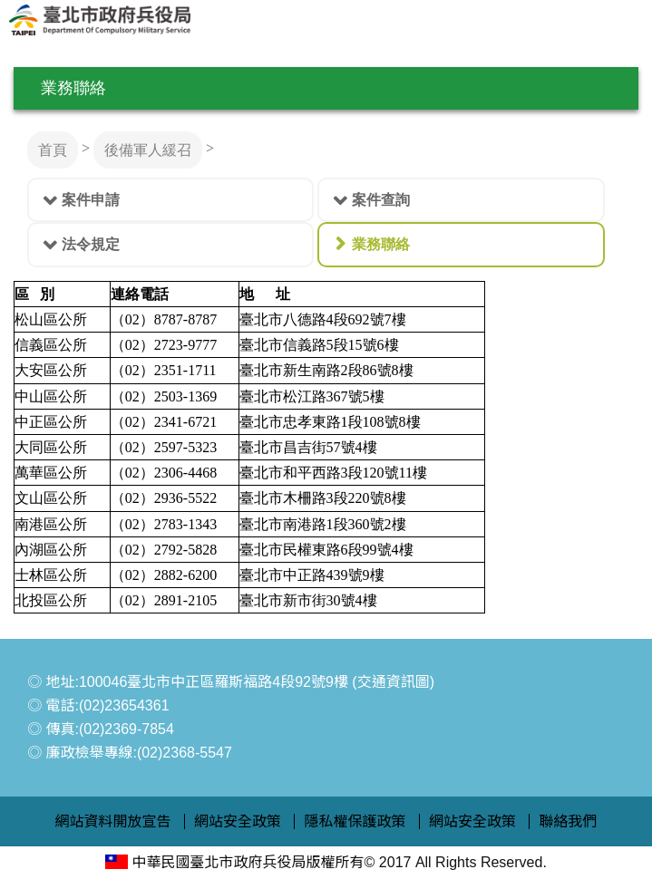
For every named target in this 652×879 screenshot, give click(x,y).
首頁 (52, 150)
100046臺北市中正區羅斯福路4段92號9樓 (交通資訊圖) (256, 682)
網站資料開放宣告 (113, 821)
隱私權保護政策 (354, 821)
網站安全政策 (237, 821)
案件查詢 (381, 200)
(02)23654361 (124, 705)
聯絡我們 (568, 821)
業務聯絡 (381, 244)
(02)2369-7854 (126, 729)
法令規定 (91, 244)
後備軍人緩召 (147, 150)
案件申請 (91, 200)
